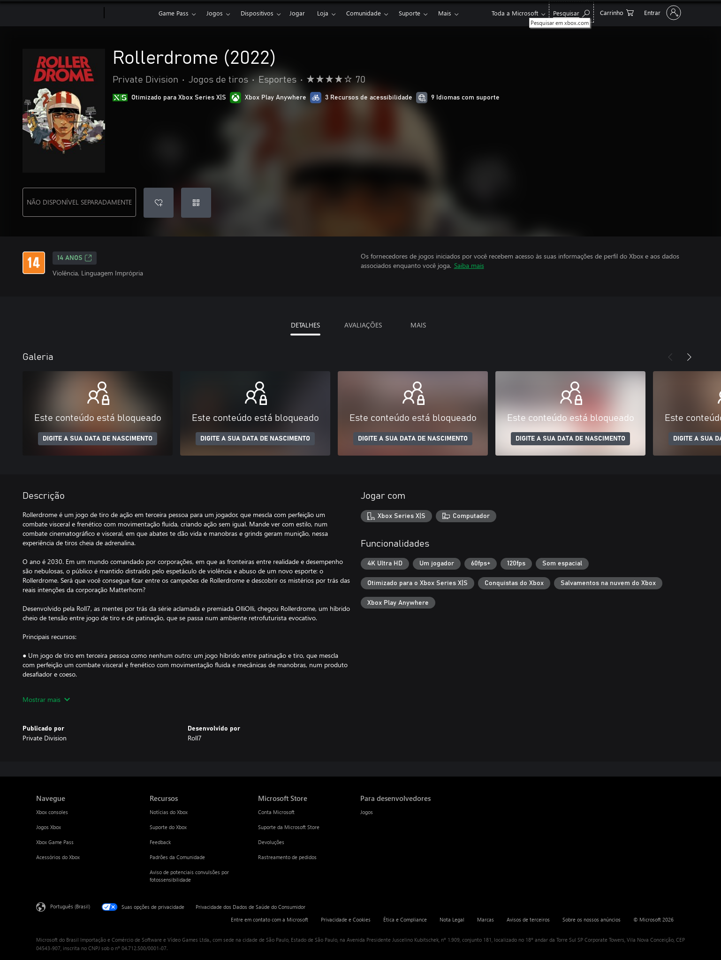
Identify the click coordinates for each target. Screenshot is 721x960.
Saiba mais (469, 265)
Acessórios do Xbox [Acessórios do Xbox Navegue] (58, 857)
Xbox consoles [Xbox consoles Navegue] (52, 812)
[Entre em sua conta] (661, 12)
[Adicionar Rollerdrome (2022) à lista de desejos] (159, 203)
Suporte (409, 13)
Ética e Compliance (405, 919)
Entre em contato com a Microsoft (269, 919)
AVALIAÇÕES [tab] (363, 324)
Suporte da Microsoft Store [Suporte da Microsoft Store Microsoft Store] (288, 827)
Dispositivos (257, 13)
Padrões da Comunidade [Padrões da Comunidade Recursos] (177, 857)
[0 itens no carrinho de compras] (617, 12)
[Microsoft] (68, 13)
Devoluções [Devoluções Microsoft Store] (271, 842)
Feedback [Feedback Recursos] (160, 842)
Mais (444, 13)
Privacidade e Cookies (346, 919)
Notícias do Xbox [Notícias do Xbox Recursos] (169, 812)
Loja (322, 13)
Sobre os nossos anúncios (591, 919)
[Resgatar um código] (196, 203)
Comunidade (363, 13)
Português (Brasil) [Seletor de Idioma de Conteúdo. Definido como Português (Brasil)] (70, 906)
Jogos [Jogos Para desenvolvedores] (366, 812)
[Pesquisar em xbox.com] (571, 12)
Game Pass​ (174, 13)
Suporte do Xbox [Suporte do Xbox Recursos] (168, 827)
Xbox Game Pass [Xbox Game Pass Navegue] (55, 842)
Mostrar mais (46, 699)
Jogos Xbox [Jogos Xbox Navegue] (48, 827)
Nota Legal (452, 919)
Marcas (485, 919)
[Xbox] (130, 13)
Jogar (297, 13)
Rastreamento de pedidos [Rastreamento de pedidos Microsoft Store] (287, 857)
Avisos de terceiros (528, 919)
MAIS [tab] (418, 324)
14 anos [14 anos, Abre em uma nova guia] (74, 258)
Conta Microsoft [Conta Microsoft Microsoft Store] (276, 812)
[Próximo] (689, 357)
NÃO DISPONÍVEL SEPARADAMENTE (79, 202)
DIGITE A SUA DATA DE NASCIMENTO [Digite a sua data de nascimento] (97, 438)
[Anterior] (670, 357)
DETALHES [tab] (305, 324)
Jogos (214, 13)
